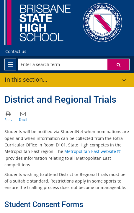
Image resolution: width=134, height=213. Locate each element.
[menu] (10, 64)
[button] (118, 64)
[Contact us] (15, 51)
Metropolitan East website (92, 151)
